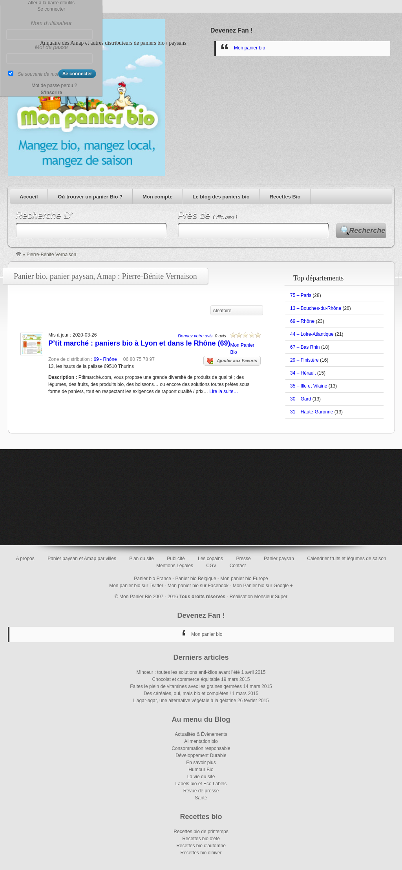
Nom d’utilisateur (51, 23)
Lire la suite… (223, 391)
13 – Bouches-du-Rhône (315, 308)
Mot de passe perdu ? (54, 85)
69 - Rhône (105, 359)
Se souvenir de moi (38, 74)
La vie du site (201, 776)
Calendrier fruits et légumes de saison (346, 558)
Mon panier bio (249, 48)
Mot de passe (51, 47)
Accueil (29, 197)
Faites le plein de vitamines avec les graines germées (186, 686)
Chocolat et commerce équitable (186, 679)
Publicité (176, 558)
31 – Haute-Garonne (311, 412)
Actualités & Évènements (201, 734)
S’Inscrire (51, 92)
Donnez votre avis (195, 335)
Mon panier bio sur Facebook (198, 585)
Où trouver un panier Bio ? (90, 197)
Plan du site (141, 558)
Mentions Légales (174, 565)
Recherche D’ (44, 215)
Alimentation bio (200, 741)
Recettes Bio (285, 197)
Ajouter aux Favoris (232, 361)
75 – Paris (300, 295)
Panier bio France (152, 578)
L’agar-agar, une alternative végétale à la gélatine (184, 700)
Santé (201, 798)
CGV (211, 565)
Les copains (210, 558)
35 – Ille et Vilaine (308, 386)
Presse (243, 558)
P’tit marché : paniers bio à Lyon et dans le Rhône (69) (139, 343)
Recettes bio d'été (201, 838)
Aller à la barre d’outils (51, 2)
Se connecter (51, 9)
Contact (238, 565)
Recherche (367, 231)
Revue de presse (201, 791)
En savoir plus (201, 762)
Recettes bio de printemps (201, 831)
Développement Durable (200, 755)
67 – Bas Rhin (305, 347)
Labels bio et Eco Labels (201, 783)
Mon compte (158, 197)
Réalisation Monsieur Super (258, 596)
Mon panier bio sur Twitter (136, 585)
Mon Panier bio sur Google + (263, 585)
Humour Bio (200, 769)
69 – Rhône (302, 321)
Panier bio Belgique (195, 578)
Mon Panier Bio (135, 596)
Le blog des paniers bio (221, 197)
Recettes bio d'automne (201, 845)
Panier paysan (279, 558)
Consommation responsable (201, 748)
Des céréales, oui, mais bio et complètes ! (187, 693)
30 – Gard (300, 399)
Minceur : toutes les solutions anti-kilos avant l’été (188, 672)
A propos (25, 558)
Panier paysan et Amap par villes (82, 558)
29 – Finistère (304, 360)
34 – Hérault (303, 373)
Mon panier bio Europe (244, 578)
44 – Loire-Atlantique (312, 334)
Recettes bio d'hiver (200, 852)
